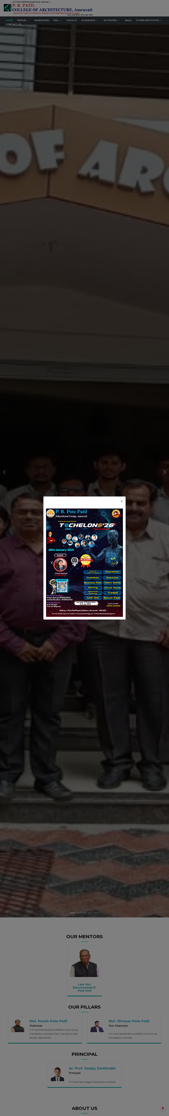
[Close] (122, 501)
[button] (52, 562)
